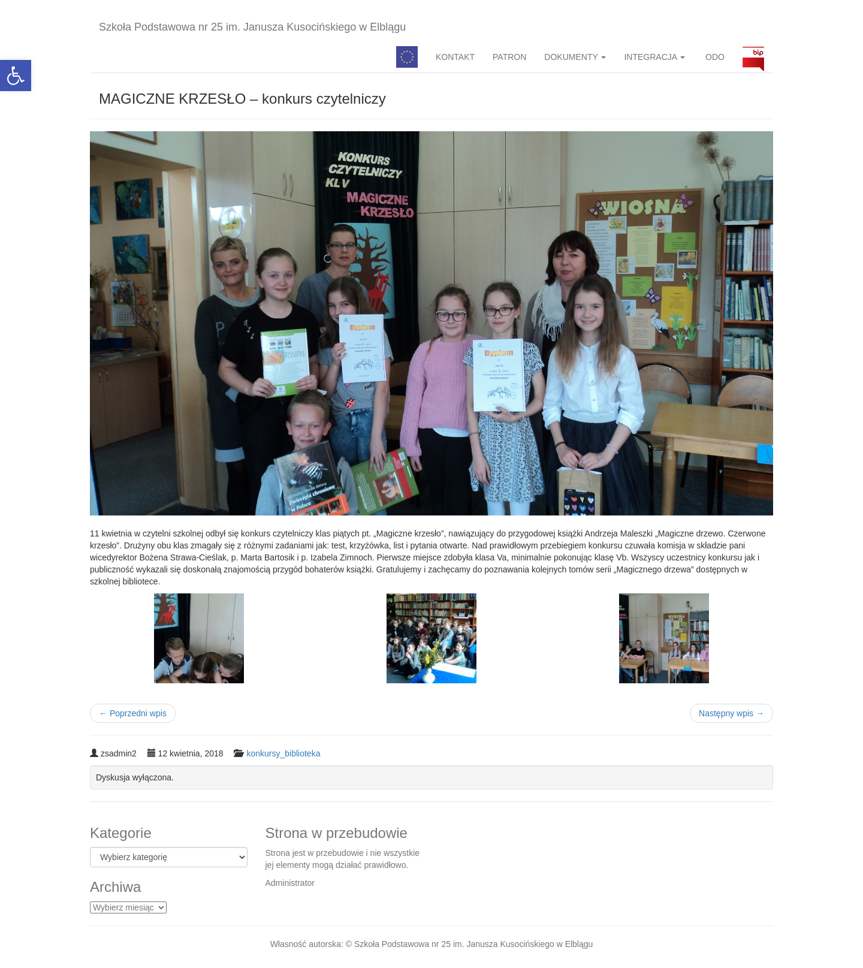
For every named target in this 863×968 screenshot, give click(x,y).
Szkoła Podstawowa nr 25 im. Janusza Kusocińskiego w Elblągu (252, 27)
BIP (753, 57)
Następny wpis (731, 713)
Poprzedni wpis (133, 713)
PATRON (509, 57)
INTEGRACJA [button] (654, 57)
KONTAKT (455, 57)
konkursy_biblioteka (283, 753)
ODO (714, 57)
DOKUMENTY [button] (575, 57)
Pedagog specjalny (407, 57)
